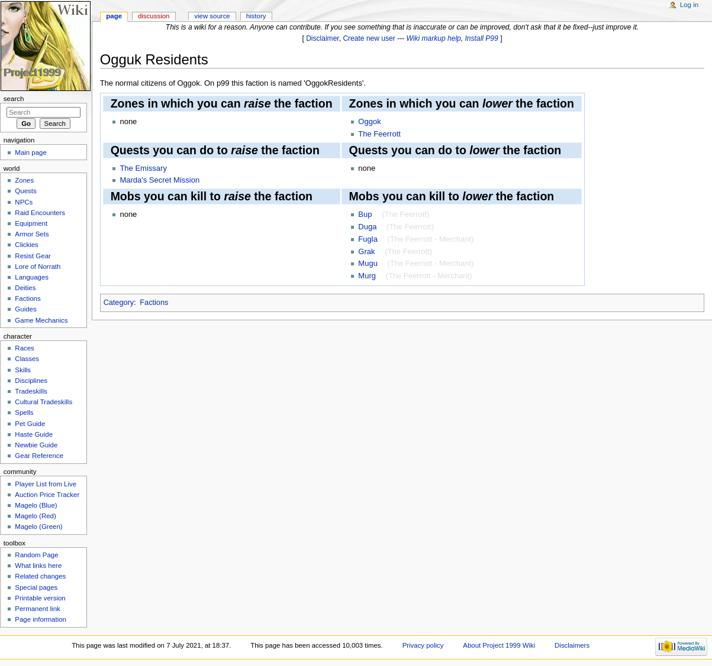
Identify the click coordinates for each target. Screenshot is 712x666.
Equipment (31, 223)
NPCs (24, 202)
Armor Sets (32, 234)
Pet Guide (30, 423)
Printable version (40, 598)
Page (114, 16)
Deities (25, 287)
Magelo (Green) (38, 526)
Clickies (26, 244)
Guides (25, 309)
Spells (24, 412)
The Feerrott (379, 133)
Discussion (153, 16)
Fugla (368, 239)
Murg (367, 275)
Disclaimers (572, 645)
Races (24, 348)
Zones (24, 180)
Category (119, 302)
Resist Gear (32, 255)
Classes (27, 358)
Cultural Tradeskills (43, 401)
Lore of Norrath (37, 266)
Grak (366, 251)
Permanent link (37, 608)
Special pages (36, 587)
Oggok (369, 121)
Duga (367, 226)
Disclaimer (322, 38)
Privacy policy (423, 645)
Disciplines (31, 380)
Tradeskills (31, 391)
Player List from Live (45, 484)
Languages (32, 277)
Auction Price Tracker (47, 494)
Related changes (40, 576)
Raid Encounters (40, 212)
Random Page (36, 554)
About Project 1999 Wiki (499, 645)
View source (212, 16)
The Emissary (143, 168)
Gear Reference (39, 455)
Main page (31, 152)
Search (14, 98)
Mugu (368, 263)
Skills (23, 369)
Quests (25, 190)
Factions (154, 302)
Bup (365, 214)
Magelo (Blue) (36, 505)
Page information (40, 619)
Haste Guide (34, 434)
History (256, 16)
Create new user (369, 38)
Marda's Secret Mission (159, 180)
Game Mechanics (41, 320)
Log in (689, 4)
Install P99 (481, 38)
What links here (38, 565)
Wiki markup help (434, 38)
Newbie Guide (36, 445)
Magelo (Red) (35, 515)
